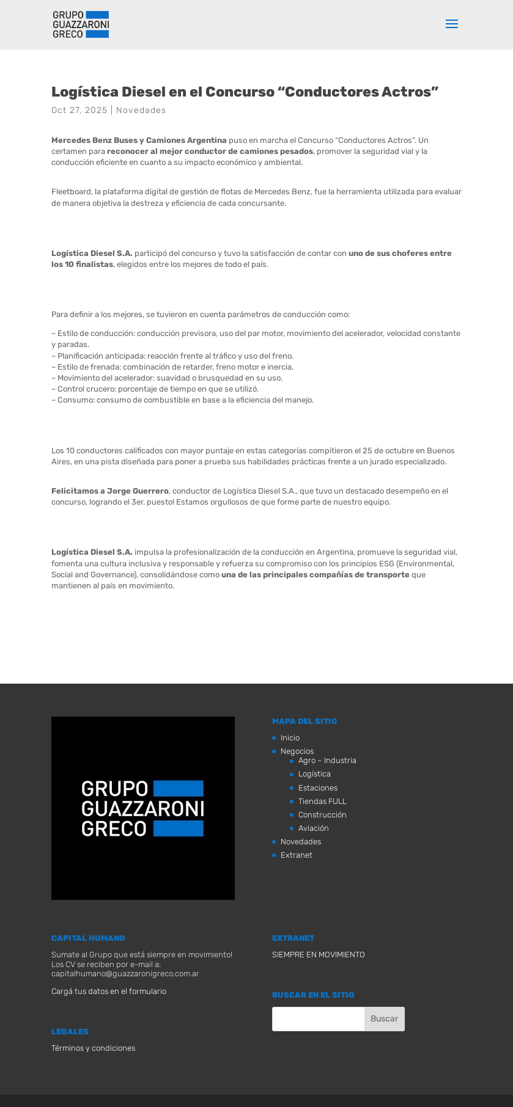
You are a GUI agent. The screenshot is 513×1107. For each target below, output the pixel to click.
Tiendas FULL (322, 801)
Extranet (296, 855)
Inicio (290, 737)
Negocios (297, 751)
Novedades (141, 110)
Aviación (313, 828)
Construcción (322, 814)
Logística (314, 773)
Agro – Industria (327, 760)
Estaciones (318, 787)
